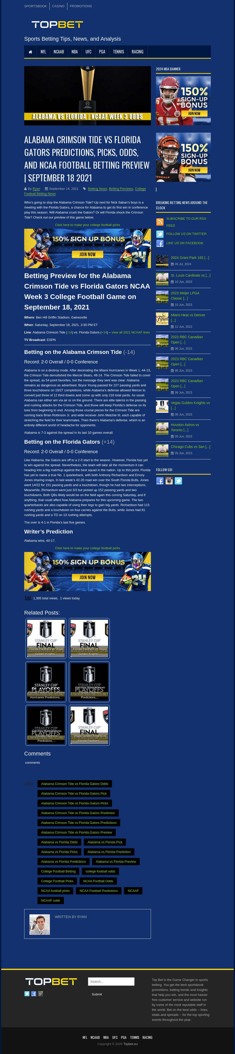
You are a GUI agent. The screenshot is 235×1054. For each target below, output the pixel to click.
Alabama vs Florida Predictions (63, 861)
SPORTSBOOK (35, 6)
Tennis (118, 52)
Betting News (97, 189)
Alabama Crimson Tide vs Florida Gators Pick (74, 793)
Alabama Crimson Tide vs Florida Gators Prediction (78, 813)
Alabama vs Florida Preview (116, 861)
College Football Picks (57, 881)
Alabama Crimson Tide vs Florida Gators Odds (74, 784)
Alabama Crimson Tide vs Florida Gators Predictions (79, 823)
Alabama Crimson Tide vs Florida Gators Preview (76, 832)
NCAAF (133, 891)
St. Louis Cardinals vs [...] (191, 275)
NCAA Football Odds (98, 881)
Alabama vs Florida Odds (59, 842)
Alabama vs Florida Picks (59, 852)
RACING (137, 52)
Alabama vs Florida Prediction (109, 852)
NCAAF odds (50, 900)
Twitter (27, 994)
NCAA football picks (55, 891)
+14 (104, 332)
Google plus (40, 994)
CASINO (58, 6)
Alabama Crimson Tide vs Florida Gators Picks (74, 803)
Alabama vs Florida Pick (105, 842)
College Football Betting (58, 871)
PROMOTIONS (81, 6)
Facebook (33, 994)
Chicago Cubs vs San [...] (190, 447)
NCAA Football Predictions (99, 891)
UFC (88, 52)
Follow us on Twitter (186, 234)
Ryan (36, 189)
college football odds (100, 871)
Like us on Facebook (184, 243)
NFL (43, 52)
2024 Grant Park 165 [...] (190, 258)
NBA (75, 52)
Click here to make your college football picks (87, 225)
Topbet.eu (130, 1044)
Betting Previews (121, 189)
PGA (102, 52)
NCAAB (59, 52)
